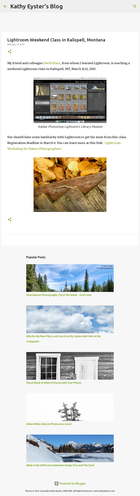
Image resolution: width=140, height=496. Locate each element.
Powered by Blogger (70, 483)
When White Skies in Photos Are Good (48, 424)
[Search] (68, 6)
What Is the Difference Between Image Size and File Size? (60, 465)
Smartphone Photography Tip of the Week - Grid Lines (58, 295)
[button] (9, 51)
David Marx (51, 63)
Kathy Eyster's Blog (36, 6)
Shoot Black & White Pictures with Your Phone (53, 382)
